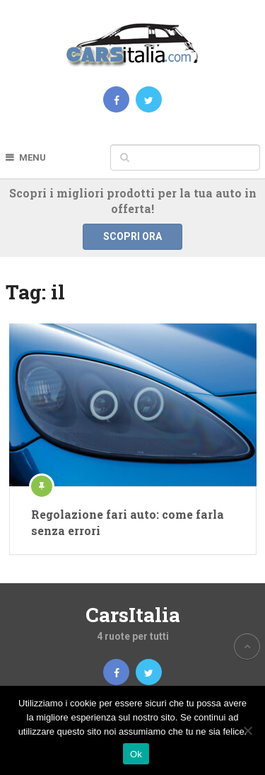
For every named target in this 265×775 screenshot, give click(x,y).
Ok (136, 754)
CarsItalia (133, 615)
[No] (247, 730)
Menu (32, 157)
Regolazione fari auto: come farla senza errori (127, 522)
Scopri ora (132, 236)
